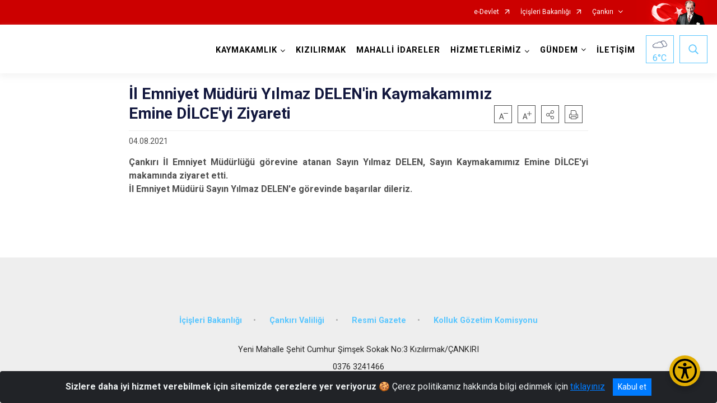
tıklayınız (587, 386)
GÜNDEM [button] (559, 50)
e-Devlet (486, 12)
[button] (550, 114)
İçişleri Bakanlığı (545, 12)
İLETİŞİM (616, 50)
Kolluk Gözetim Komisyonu (486, 320)
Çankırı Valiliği (296, 320)
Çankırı (602, 12)
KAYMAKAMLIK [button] (246, 50)
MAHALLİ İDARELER (398, 50)
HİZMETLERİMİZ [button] (486, 50)
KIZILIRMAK (321, 50)
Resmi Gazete (379, 320)
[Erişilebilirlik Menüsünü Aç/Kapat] (684, 370)
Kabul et (632, 386)
